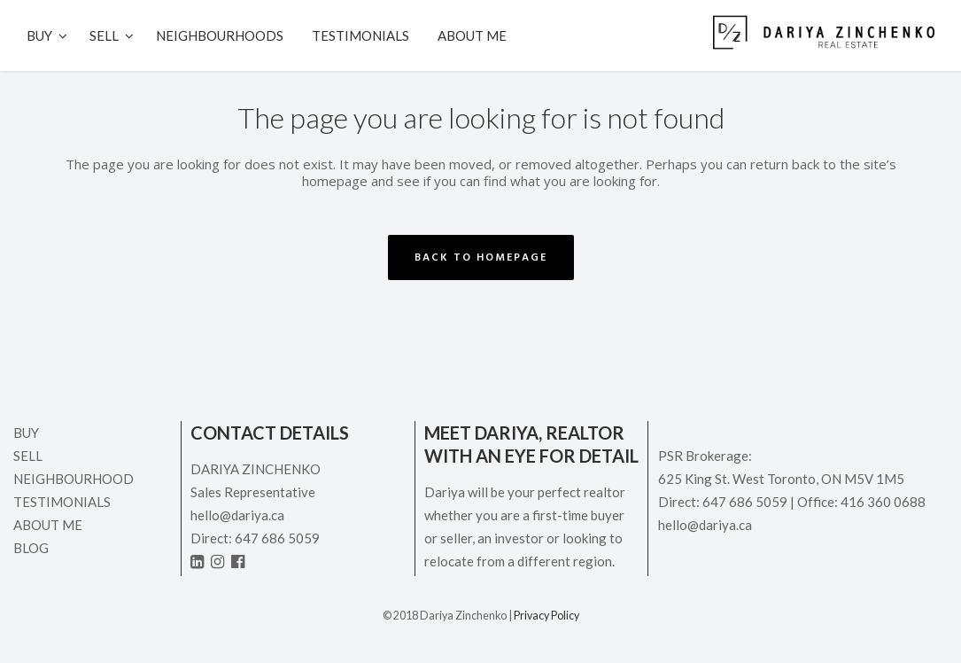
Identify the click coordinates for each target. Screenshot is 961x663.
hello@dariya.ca (237, 515)
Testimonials (62, 502)
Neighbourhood (73, 479)
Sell (28, 456)
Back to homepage (481, 257)
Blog (31, 548)
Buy (26, 433)
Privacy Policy (546, 615)
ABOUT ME (47, 525)
